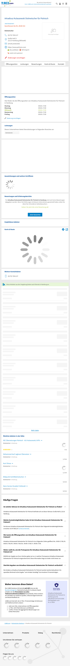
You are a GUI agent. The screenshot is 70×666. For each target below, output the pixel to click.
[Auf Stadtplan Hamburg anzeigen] (67, 229)
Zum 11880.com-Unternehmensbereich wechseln (38, 4)
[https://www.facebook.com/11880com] (5, 658)
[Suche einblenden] (57, 3)
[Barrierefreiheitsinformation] (63, 3)
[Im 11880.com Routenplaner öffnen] (63, 229)
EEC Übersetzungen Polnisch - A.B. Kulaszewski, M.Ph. (21, 440)
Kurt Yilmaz (7, 463)
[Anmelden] (60, 3)
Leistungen (24, 64)
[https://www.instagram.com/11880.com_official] (10, 658)
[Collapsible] (65, 506)
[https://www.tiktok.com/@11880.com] (15, 658)
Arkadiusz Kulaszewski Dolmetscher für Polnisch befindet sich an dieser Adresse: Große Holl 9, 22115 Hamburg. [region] (34, 513)
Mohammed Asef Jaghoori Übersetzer (16, 454)
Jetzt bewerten (35, 215)
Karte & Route (49, 64)
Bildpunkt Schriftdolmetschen (13, 477)
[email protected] (24, 528)
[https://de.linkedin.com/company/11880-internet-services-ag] (20, 658)
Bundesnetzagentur (11, 590)
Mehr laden (35, 430)
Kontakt (61, 64)
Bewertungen (36, 64)
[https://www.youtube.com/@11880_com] (25, 658)
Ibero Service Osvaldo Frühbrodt (14, 486)
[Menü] (67, 3)
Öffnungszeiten (12, 64)
